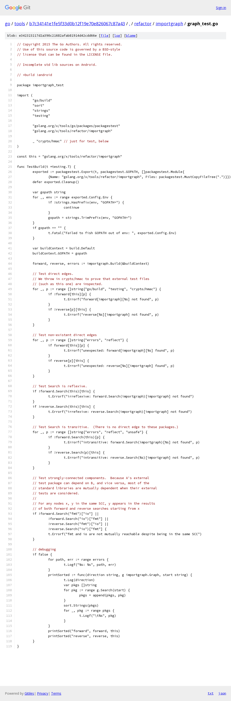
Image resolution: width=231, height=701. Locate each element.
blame (131, 36)
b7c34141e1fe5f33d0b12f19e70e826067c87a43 (77, 23)
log (117, 36)
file (104, 36)
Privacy (42, 693)
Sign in (221, 7)
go (7, 23)
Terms (56, 693)
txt (210, 693)
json (222, 693)
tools (19, 23)
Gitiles (29, 693)
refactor (142, 23)
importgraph (169, 23)
